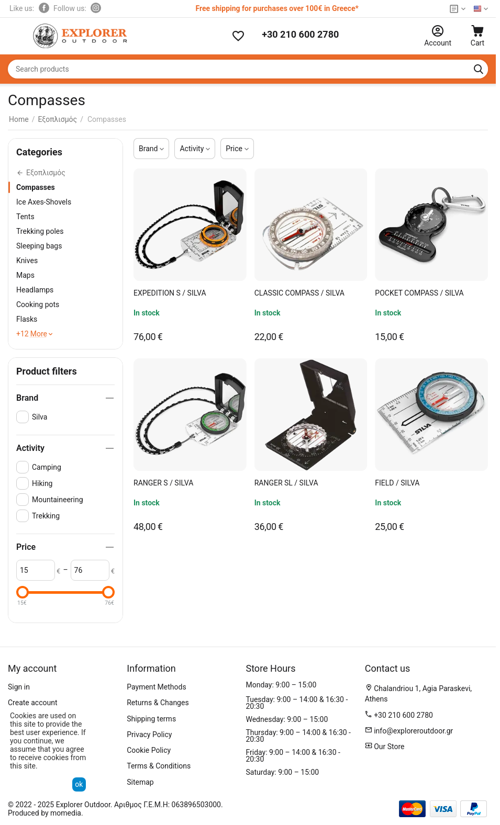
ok (79, 784)
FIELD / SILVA (397, 483)
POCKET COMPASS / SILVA (419, 293)
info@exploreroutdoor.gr (413, 731)
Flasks (26, 319)
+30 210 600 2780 (300, 34)
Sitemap (140, 782)
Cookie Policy (149, 750)
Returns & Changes (157, 702)
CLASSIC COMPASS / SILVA (299, 293)
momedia (65, 813)
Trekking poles (39, 231)
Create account (33, 702)
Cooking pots (37, 304)
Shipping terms (151, 719)
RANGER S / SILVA (163, 483)
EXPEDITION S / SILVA (170, 293)
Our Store (388, 746)
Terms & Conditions (159, 766)
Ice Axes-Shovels (43, 202)
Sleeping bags (39, 246)
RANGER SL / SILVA (286, 483)
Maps (25, 275)
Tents (25, 216)
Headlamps (34, 290)
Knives (27, 260)
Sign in (19, 687)
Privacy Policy (149, 734)
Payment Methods (156, 687)
